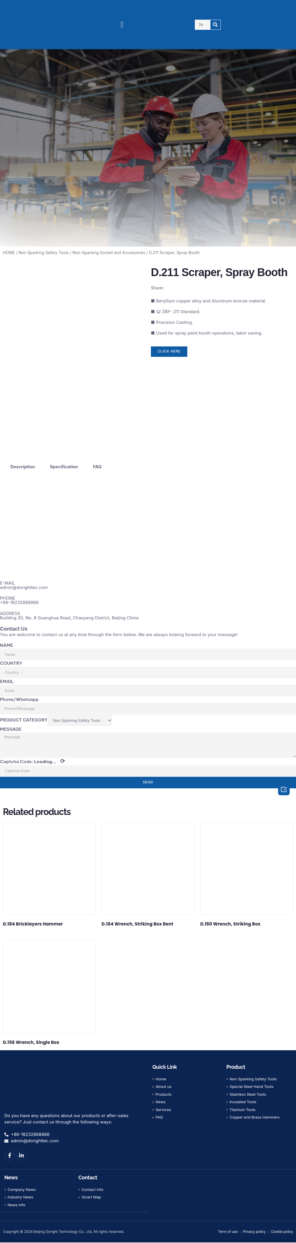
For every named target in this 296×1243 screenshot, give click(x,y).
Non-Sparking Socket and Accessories (109, 252)
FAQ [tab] (97, 466)
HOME (9, 252)
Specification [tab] (64, 466)
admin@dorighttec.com (24, 587)
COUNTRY (11, 663)
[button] (122, 25)
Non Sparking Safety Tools (43, 252)
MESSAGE (10, 729)
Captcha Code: (32, 762)
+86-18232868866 (19, 602)
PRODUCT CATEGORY (23, 720)
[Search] (215, 25)
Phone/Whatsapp (19, 699)
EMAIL (7, 681)
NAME (6, 645)
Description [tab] (22, 466)
